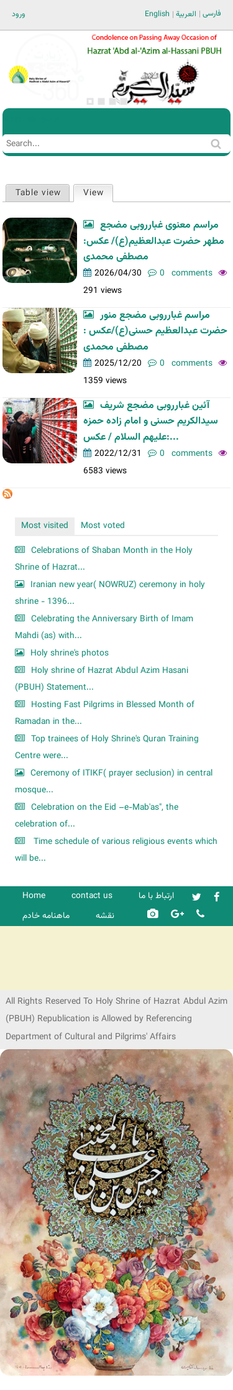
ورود (18, 14)
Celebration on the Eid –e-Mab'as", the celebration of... (96, 816)
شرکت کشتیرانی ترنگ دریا (43, 979)
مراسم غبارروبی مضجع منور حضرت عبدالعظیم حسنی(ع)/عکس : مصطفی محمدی (155, 331)
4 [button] (123, 101)
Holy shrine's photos (69, 653)
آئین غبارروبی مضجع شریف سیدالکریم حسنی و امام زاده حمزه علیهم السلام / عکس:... (150, 421)
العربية (186, 14)
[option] (154, 69)
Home (33, 895)
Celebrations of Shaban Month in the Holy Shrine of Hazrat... (104, 559)
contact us (91, 895)
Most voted (103, 525)
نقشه (105, 915)
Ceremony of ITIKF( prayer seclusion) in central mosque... (113, 782)
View (97, 192)
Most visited (44, 525)
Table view (38, 193)
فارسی (212, 13)
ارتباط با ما (156, 895)
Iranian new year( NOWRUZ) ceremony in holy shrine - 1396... (110, 593)
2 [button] (101, 101)
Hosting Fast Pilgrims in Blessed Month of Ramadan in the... (104, 713)
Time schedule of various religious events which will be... (116, 850)
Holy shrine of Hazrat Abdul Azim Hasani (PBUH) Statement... (101, 679)
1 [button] (90, 101)
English (157, 14)
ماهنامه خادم (46, 915)
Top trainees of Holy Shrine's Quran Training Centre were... (107, 748)
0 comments (186, 273)
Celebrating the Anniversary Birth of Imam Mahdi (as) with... (104, 628)
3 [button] (112, 101)
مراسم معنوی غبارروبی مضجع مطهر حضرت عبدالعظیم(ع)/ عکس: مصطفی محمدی (153, 241)
